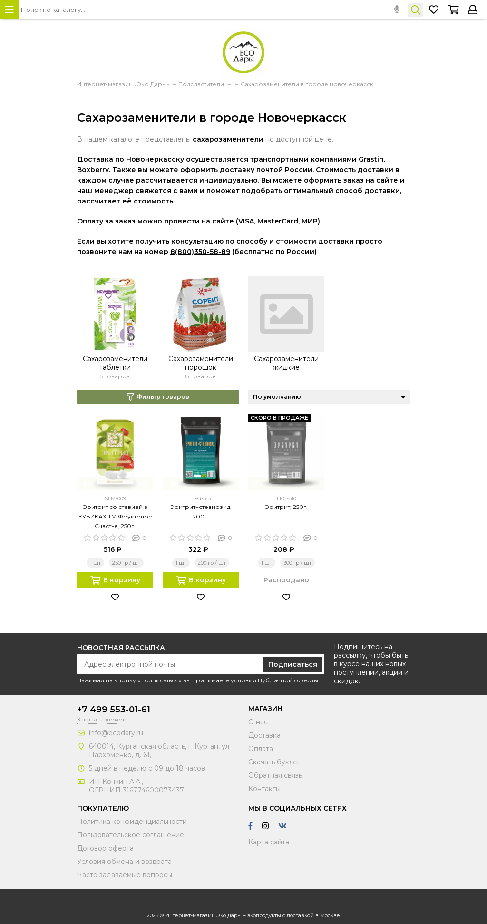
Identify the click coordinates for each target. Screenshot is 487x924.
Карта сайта (268, 842)
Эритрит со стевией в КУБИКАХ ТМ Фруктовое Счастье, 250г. (115, 516)
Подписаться (292, 664)
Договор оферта (105, 848)
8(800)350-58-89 (200, 251)
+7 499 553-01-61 (113, 709)
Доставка (264, 735)
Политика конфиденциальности (132, 821)
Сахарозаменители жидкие (286, 363)
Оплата (260, 748)
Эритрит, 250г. (286, 506)
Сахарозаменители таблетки (115, 363)
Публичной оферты (288, 680)
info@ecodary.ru (116, 733)
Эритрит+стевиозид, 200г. (201, 511)
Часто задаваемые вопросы (124, 875)
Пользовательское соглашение (130, 835)
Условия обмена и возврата (124, 861)
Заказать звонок (101, 719)
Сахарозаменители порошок (200, 363)
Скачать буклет (274, 762)
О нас (258, 722)
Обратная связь (275, 775)
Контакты (264, 788)
